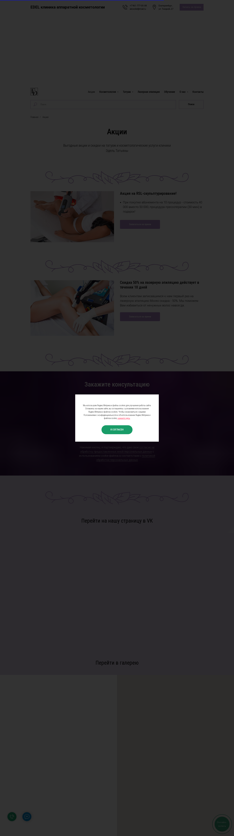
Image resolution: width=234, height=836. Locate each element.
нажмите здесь (124, 418)
